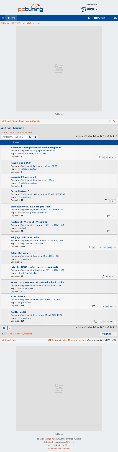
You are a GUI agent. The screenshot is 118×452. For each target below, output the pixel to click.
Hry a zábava (25, 197)
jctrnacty (36, 210)
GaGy (34, 150)
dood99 (36, 180)
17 (107, 306)
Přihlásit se (19, 23)
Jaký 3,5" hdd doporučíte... (26, 237)
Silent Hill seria (20, 253)
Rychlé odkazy (3, 19)
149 (114, 247)
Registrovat (35, 23)
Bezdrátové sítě (26, 288)
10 (111, 322)
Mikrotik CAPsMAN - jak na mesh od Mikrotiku (37, 282)
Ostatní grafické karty (29, 273)
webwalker (37, 270)
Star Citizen (18, 296)
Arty (52, 442)
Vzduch (22, 228)
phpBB (50, 439)
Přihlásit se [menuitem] (111, 19)
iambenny (37, 225)
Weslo (35, 286)
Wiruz (35, 300)
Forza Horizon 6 (20, 191)
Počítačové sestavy (28, 169)
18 (111, 306)
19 (115, 306)
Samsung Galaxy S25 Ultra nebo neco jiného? (37, 147)
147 (104, 247)
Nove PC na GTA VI (21, 163)
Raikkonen (37, 194)
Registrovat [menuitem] (116, 19)
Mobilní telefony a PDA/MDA (32, 154)
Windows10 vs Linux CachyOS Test (30, 207)
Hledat (6, 23)
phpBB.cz (66, 445)
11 (115, 322)
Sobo (34, 256)
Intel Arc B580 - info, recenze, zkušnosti (34, 267)
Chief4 (35, 315)
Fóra (13, 18)
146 (100, 247)
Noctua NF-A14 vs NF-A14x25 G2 (29, 222)
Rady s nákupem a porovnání (32, 213)
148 (109, 247)
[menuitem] (89, 18)
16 (103, 306)
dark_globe (37, 166)
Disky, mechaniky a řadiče (31, 243)
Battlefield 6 (18, 312)
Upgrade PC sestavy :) (23, 177)
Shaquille (36, 240)
